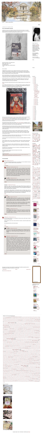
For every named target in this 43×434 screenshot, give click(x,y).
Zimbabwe (39, 198)
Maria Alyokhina (34, 355)
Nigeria (36, 183)
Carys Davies (16, 326)
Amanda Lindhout (23, 319)
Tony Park (7, 377)
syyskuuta (35, 87)
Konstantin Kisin (11, 351)
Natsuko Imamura (26, 360)
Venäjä (38, 197)
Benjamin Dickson (7, 324)
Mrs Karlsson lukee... (36, 251)
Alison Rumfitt (11, 319)
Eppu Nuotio (6, 333)
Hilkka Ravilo (13, 339)
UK (34, 194)
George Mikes (36, 335)
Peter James (23, 365)
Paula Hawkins (31, 364)
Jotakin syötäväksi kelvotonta (36, 214)
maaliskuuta (35, 102)
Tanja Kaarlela (6, 375)
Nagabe (38, 359)
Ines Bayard (29, 340)
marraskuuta (36, 85)
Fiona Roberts (14, 334)
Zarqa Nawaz (22, 381)
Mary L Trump (14, 357)
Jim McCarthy (21, 344)
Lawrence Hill (26, 352)
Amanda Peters (32, 319)
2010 (34, 117)
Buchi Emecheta (14, 325)
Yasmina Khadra (9, 380)
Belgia (34, 170)
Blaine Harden (26, 324)
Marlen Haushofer (5, 357)
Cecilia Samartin (31, 326)
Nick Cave (37, 361)
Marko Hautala (34, 356)
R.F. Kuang (29, 366)
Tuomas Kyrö (35, 377)
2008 (34, 119)
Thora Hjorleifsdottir (8, 376)
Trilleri (33, 155)
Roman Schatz (23, 368)
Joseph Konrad (19, 346)
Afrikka (37, 167)
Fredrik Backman (31, 334)
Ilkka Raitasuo (22, 340)
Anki (5, 160)
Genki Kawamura (27, 335)
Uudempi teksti (4, 269)
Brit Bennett (38, 324)
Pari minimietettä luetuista (36, 94)
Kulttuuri (36, 149)
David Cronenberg (32, 329)
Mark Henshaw (30, 356)
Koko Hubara (7, 351)
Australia (34, 169)
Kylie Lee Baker (33, 351)
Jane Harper (35, 342)
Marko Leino (38, 356)
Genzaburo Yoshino (32, 335)
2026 (34, 77)
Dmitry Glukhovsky (11, 331)
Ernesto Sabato (15, 333)
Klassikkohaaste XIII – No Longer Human (37, 91)
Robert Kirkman (9, 368)
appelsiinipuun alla (36, 298)
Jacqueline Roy (37, 341)
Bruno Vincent (5, 325)
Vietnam (33, 198)
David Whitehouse (15, 330)
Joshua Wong (22, 346)
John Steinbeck (36, 345)
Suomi (35, 191)
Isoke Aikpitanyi (16, 341)
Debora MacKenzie (19, 330)
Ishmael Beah (8, 341)
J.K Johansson (20, 341)
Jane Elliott (26, 342)
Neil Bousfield (10, 361)
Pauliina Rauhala (36, 364)
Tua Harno (32, 377)
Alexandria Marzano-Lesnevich (23, 318)
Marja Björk (22, 356)
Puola (39, 186)
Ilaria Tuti (19, 340)
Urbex (36, 138)
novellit (37, 160)
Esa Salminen (19, 333)
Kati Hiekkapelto (28, 348)
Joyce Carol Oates (27, 346)
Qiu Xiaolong (25, 366)
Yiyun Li (27, 380)
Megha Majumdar (38, 357)
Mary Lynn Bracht (18, 357)
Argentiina (39, 168)
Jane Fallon (30, 342)
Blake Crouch (30, 324)
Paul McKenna (16, 364)
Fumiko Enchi (35, 334)
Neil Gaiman (14, 361)
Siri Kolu (18, 372)
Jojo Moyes (6, 346)
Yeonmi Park (24, 380)
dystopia (33, 157)
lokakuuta (35, 86)
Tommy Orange (31, 376)
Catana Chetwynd (21, 326)
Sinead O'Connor (14, 372)
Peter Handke (18, 365)
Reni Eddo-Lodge (25, 367)
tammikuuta (35, 104)
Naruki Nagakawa (13, 360)
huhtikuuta (35, 101)
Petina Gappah (30, 365)
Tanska (19, 155)
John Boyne (24, 345)
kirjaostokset (36, 139)
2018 (34, 108)
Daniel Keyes (19, 329)
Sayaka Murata (10, 370)
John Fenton (28, 345)
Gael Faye (18, 335)
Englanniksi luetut (26, 154)
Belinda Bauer (26, 323)
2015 (34, 111)
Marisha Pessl (18, 356)
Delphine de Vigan (24, 330)
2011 (34, 116)
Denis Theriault (32, 330)
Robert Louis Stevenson (14, 368)
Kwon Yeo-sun (29, 351)
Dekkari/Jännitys (16, 154)
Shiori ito (17, 371)
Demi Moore (28, 330)
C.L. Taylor (23, 325)
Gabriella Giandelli (14, 335)
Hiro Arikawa (21, 339)
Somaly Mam (33, 372)
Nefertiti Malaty (6, 361)
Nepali (33, 183)
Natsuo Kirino (35, 360)
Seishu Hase (34, 370)
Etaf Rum (30, 333)
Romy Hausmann (31, 368)
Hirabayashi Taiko (17, 339)
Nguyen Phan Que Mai (23, 361)
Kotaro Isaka (15, 351)
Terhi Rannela (25, 375)
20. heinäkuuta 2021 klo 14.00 (13, 208)
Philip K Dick (37, 365)
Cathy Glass (24, 326)
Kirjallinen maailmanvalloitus (9, 22)
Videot (39, 138)
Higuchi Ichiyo (8, 339)
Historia (33, 148)
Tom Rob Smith (27, 376)
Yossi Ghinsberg (35, 380)
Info (36, 148)
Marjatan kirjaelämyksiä (35, 245)
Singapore (38, 189)
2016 (34, 110)
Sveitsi (33, 192)
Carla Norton (38, 325)
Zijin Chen (33, 381)
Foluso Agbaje (18, 334)
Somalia (33, 190)
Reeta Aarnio (12, 367)
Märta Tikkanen (26, 359)
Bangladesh (38, 169)
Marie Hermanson (10, 356)
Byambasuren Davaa (19, 325)
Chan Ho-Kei (38, 326)
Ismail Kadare (11, 341)
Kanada (38, 178)
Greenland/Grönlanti (5, 155)
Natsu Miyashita (21, 360)
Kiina (36, 179)
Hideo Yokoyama (4, 339)
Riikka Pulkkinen (38, 367)
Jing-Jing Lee (25, 344)
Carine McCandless (34, 325)
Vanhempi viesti (28, 269)
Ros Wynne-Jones (36, 368)
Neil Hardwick (18, 361)
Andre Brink (19, 320)
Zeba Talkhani (25, 381)
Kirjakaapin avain (35, 258)
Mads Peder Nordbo (15, 155)
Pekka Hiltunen (9, 365)
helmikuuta (35, 103)
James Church (9, 342)
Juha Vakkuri (36, 346)
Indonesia (36, 174)
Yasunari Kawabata (14, 380)
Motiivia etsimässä (36, 97)
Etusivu (3, 22)
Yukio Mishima (15, 381)
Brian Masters (34, 324)
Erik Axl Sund (11, 333)
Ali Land (28, 318)
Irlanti (38, 175)
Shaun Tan (10, 371)
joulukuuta (35, 84)
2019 (34, 107)
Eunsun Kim (33, 333)
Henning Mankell (10, 338)
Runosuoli (35, 137)
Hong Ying (28, 339)
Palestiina (37, 185)
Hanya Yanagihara (14, 337)
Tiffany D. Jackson (13, 376)
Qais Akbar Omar (20, 366)
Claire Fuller (11, 328)
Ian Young (15, 340)
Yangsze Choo (5, 380)
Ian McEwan (12, 340)
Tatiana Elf (18, 375)
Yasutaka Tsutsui (20, 380)
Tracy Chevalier (20, 377)
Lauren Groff (23, 352)
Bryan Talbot (10, 325)
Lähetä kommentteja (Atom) (7, 270)
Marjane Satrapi (26, 356)
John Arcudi (21, 345)
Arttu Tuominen (11, 322)
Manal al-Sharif (11, 355)
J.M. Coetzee (24, 341)
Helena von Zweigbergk (35, 337)
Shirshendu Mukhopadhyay (26, 371)
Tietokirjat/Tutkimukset (35, 154)
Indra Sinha (26, 340)
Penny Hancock (14, 365)
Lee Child (36, 352)
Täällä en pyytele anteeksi (35, 304)
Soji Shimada (30, 372)
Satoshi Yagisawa (5, 370)
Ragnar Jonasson (37, 366)
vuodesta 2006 (37, 45)
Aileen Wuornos (6, 154)
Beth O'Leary (19, 324)
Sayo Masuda (14, 370)
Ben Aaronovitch (32, 323)
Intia (39, 174)
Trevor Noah (24, 377)
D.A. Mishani (4, 329)
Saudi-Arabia (37, 188)
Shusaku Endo (36, 371)
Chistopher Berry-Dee (11, 154)
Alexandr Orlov (17, 318)
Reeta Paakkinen (16, 367)
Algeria (36, 168)
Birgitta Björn (23, 324)
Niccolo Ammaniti (29, 361)
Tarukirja (34, 222)
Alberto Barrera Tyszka (8, 318)
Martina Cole (10, 357)
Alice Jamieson (36, 318)
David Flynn (36, 329)
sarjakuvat (33, 162)
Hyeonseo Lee (8, 340)
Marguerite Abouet (26, 355)
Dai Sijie (11, 329)
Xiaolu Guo (29, 379)
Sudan (39, 190)
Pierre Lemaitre (8, 366)
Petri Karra (34, 365)
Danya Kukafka (23, 329)
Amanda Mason (28, 319)
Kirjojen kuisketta (35, 202)
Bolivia (36, 170)
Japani (33, 177)
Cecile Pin (28, 326)
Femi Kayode (4, 334)
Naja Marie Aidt (4, 360)
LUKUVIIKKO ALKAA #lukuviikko (38, 233)
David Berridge (28, 329)
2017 (34, 109)
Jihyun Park (14, 344)
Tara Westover (14, 375)
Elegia (7, 228)
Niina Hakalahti (15, 362)
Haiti (38, 173)
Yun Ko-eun (19, 381)
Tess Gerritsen (29, 375)
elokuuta (35, 88)
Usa (20, 155)
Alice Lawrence (7, 319)
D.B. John (8, 329)
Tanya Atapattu (10, 375)
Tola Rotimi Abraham (21, 376)
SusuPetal (34, 290)
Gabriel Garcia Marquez (8, 335)
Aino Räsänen (7, 317)
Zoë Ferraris (36, 381)
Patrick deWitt (4, 364)
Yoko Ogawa (30, 380)
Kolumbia (34, 180)
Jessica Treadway (5, 344)
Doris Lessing (20, 331)
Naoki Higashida (9, 360)
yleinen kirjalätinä (34, 164)
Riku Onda (5, 368)
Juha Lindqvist (32, 346)
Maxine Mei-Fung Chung (32, 357)
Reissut (39, 136)
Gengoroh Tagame (22, 335)
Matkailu (33, 152)
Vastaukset (6, 165)
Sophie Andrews (37, 372)
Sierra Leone (33, 189)
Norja (39, 183)
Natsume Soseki (31, 360)
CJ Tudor (26, 325)
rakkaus (33, 161)
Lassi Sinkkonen (11, 352)
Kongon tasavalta (38, 180)
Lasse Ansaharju (7, 352)
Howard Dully (32, 339)
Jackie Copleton (28, 341)
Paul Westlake (27, 364)
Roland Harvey (19, 368)
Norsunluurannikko (36, 184)
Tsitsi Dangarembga (28, 377)
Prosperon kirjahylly (36, 208)
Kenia (33, 179)
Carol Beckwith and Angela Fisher (7, 326)
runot (38, 161)
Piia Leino (16, 366)
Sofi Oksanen (26, 372)
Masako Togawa (27, 357)
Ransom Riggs (4, 367)
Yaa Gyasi (39, 379)
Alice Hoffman (32, 318)
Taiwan (38, 192)
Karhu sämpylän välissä (38, 294)
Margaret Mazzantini (21, 355)
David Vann (6, 330)
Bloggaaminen (34, 134)
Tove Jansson (16, 377)
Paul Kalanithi (8, 364)
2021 (34, 83)
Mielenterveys (38, 152)
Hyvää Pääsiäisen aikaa (38, 300)
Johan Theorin (11, 345)
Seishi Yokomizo (30, 370)
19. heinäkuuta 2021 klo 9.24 (9, 160)
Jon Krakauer (10, 346)
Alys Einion (15, 319)
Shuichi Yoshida (32, 371)
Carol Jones (13, 326)
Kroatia (34, 181)
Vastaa (5, 193)
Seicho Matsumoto (24, 370)
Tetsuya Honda (34, 375)
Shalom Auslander (6, 371)
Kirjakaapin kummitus (36, 237)
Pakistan (33, 185)
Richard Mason (29, 367)
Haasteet (37, 147)
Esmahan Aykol (27, 333)
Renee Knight (20, 367)
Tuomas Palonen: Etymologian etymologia (38, 224)
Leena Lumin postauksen (20, 122)
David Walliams (10, 330)
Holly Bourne (25, 339)
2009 (34, 118)
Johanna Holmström (16, 345)
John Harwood (31, 345)
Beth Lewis (16, 324)
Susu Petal (13, 374)
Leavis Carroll (32, 352)
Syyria (36, 192)
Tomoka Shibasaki (36, 376)
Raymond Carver (8, 367)
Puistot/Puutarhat (34, 136)
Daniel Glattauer (15, 329)
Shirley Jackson (20, 371)
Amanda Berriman (19, 319)
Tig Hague (17, 376)
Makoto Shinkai (7, 355)
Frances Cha (22, 334)
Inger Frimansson (35, 340)
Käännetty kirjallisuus (10, 155)
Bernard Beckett (12, 324)
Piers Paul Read (12, 366)
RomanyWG (27, 368)
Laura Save (19, 352)
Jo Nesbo (33, 344)
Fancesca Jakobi (37, 333)
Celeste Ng (35, 326)
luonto (33, 140)
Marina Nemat (15, 356)
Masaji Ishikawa (22, 357)
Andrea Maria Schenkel (28, 320)
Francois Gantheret (27, 334)
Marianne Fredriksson (5, 356)
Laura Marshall (15, 352)
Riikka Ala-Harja (33, 367)
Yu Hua (6, 381)
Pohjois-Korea (35, 186)
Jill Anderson (18, 344)
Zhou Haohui (29, 381)
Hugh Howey (36, 339)
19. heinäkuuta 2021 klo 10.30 (11, 184)
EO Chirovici (38, 331)
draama (36, 156)
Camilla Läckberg (29, 325)
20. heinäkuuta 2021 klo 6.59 (13, 228)
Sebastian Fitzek (18, 370)
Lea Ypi (29, 352)
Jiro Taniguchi (29, 344)
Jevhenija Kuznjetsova (10, 344)
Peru (39, 185)
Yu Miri (8, 381)
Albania (33, 168)
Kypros (38, 181)
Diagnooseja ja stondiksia (36, 96)
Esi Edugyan (23, 333)
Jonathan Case (14, 346)
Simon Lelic (10, 372)
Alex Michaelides (13, 318)
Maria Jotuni (38, 355)
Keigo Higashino (15, 349)
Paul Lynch (12, 364)
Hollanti (33, 174)
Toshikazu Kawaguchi (11, 377)
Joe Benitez (7, 345)
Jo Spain (37, 344)
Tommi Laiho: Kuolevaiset (38, 204)
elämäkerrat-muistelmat (21, 154)
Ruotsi (37, 187)
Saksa (33, 188)
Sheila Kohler (13, 371)
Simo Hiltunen (7, 372)
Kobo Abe (37, 350)
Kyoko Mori (37, 351)
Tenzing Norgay (22, 375)
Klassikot (39, 148)
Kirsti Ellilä (21, 350)
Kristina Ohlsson (24, 351)
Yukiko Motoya (11, 381)
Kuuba (36, 181)
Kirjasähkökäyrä (35, 231)
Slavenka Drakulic (22, 372)
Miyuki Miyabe (13, 359)
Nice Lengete (33, 361)
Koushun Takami (20, 351)
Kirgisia (39, 179)
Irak (34, 175)
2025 (34, 78)
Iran (35, 175)
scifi (38, 162)
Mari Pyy (30, 355)
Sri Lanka (36, 190)
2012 (34, 115)
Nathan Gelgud (17, 360)
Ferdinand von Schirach (9, 334)
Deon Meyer (36, 330)
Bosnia (39, 170)
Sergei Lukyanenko (38, 370)
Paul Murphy (20, 364)
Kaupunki (39, 134)
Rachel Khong (33, 366)
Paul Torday (24, 364)
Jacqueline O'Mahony (33, 341)
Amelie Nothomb (37, 319)
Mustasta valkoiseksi (36, 92)
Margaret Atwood (16, 355)
